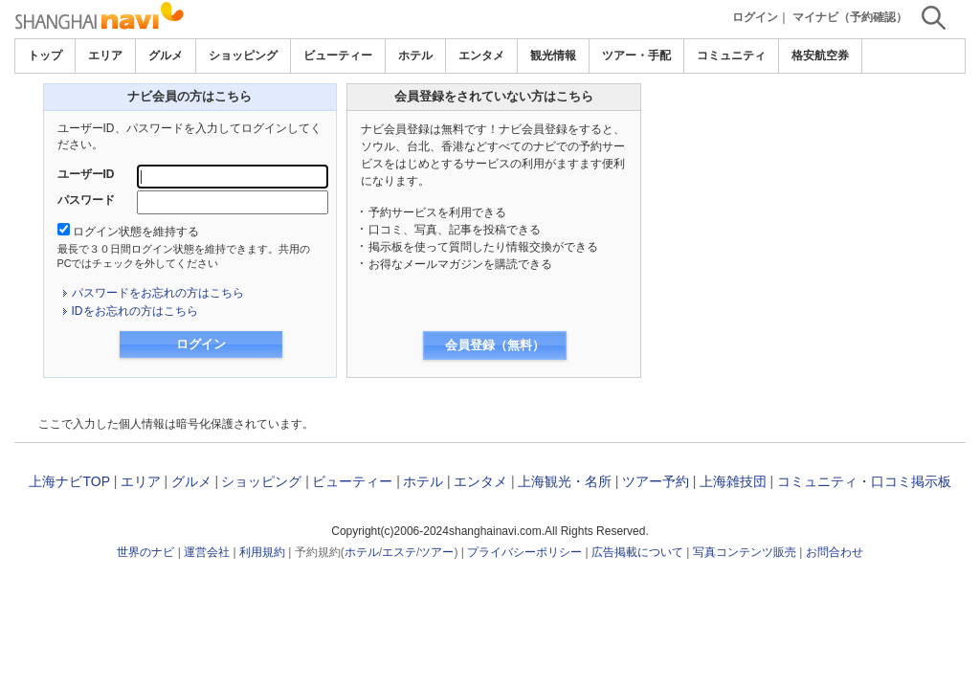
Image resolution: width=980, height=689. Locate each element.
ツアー (436, 552)
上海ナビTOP (69, 481)
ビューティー (337, 55)
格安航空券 (820, 55)
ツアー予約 (655, 481)
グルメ (165, 55)
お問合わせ (834, 552)
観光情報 (553, 55)
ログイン (755, 17)
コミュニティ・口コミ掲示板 (864, 481)
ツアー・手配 (636, 55)
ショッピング (243, 55)
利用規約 (262, 552)
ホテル (415, 55)
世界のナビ (145, 552)
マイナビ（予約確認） (849, 17)
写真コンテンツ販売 (744, 552)
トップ (45, 55)
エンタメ (481, 55)
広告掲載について (637, 552)
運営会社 (207, 552)
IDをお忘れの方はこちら (135, 311)
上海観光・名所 (565, 481)
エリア (105, 55)
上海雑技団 (733, 481)
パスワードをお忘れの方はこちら (158, 293)
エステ (399, 552)
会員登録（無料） (495, 345)
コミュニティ (731, 55)
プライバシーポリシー (524, 552)
